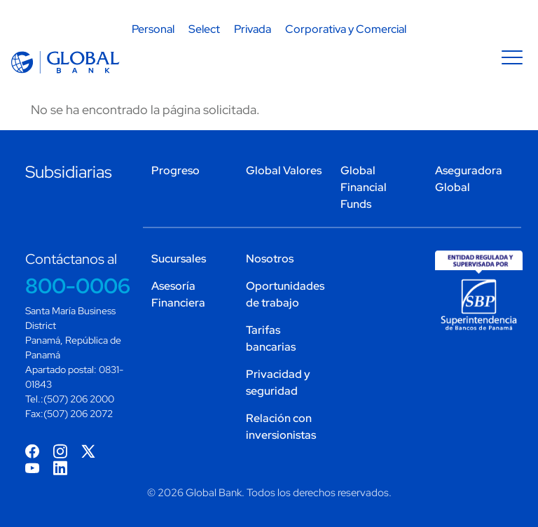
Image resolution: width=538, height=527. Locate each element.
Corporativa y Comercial (345, 29)
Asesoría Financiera (178, 294)
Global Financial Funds (363, 187)
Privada (252, 29)
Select (204, 29)
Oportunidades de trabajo (285, 294)
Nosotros (270, 258)
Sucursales (178, 258)
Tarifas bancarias (271, 338)
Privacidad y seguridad (278, 382)
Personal (153, 29)
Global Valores (284, 170)
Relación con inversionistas (281, 426)
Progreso (175, 170)
